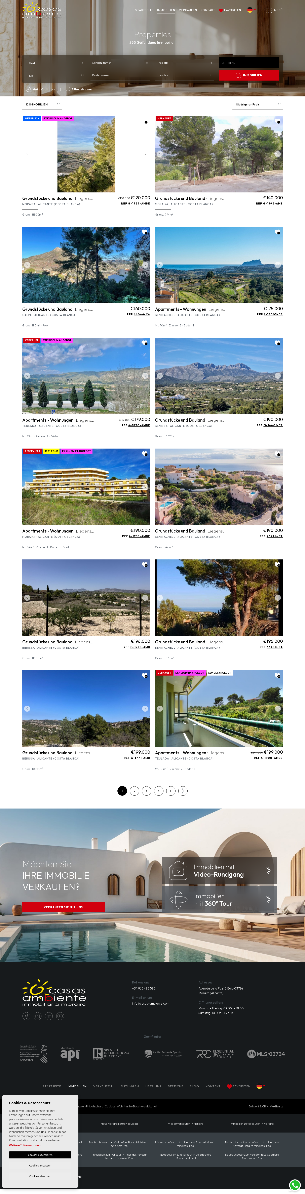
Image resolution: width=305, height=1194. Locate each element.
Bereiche (177, 1091)
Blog (197, 1091)
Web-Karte (124, 1111)
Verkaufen (188, 10)
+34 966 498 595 (143, 993)
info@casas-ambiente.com (150, 1008)
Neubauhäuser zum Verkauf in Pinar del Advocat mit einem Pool (119, 1149)
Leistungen (129, 1091)
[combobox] (56, 62)
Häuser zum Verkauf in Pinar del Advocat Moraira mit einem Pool (186, 1149)
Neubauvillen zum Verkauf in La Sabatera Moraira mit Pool (186, 1161)
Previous (26, 154)
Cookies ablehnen (40, 1176)
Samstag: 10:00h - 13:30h (216, 1018)
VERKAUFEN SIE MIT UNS (63, 909)
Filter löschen (79, 89)
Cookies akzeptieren (40, 1154)
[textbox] (57, 63)
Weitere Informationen (25, 1145)
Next (146, 154)
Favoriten (230, 10)
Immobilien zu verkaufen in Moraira (252, 1128)
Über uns (154, 1091)
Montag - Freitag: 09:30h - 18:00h (222, 1013)
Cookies (110, 1111)
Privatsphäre (94, 1111)
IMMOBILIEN (166, 10)
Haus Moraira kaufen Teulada (119, 1128)
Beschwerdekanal (145, 1111)
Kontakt (208, 10)
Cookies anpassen (40, 1165)
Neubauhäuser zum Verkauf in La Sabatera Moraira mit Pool (252, 1161)
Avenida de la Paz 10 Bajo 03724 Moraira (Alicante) (221, 995)
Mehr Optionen (40, 89)
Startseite (144, 10)
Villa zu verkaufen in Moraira (185, 1128)
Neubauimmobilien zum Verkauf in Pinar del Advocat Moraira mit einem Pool (252, 1149)
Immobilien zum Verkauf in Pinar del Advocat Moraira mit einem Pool (119, 1161)
